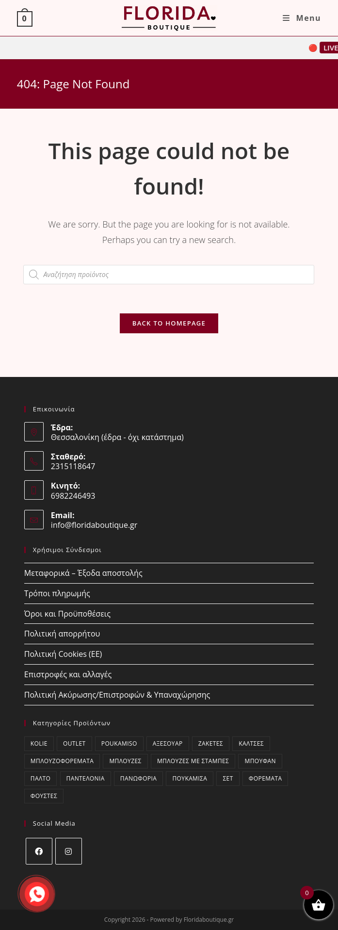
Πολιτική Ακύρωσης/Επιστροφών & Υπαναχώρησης (117, 694)
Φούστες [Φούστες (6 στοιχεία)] (44, 796)
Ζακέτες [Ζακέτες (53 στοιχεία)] (210, 743)
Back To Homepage (169, 323)
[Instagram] (68, 851)
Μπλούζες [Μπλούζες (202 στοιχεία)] (125, 761)
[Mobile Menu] (302, 18)
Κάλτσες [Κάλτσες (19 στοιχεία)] (251, 743)
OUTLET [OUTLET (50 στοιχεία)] (74, 743)
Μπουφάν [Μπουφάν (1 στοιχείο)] (260, 761)
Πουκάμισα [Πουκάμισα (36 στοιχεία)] (189, 778)
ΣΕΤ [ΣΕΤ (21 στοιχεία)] (228, 778)
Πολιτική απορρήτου (62, 633)
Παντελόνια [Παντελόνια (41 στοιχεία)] (85, 778)
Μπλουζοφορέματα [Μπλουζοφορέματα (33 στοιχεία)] (62, 761)
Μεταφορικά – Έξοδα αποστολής (83, 573)
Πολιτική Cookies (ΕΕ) (63, 654)
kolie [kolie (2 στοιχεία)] (39, 743)
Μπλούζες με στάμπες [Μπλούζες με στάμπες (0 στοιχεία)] (193, 761)
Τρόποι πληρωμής (57, 593)
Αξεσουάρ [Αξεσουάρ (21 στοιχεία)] (168, 743)
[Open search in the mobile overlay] (168, 274)
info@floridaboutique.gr (94, 525)
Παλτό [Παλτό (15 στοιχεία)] (41, 778)
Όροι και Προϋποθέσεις (67, 613)
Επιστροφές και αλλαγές (68, 674)
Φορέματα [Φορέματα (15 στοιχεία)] (265, 778)
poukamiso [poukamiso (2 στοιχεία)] (119, 743)
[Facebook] (39, 851)
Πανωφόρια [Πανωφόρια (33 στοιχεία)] (138, 778)
